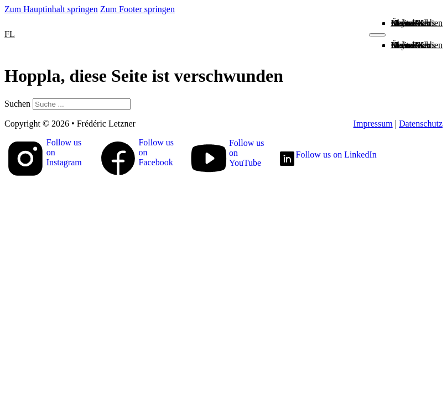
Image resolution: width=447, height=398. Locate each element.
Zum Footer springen (137, 9)
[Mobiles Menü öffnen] (377, 34)
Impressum (373, 123)
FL (9, 34)
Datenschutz (421, 123)
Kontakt (405, 23)
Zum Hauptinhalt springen (51, 9)
